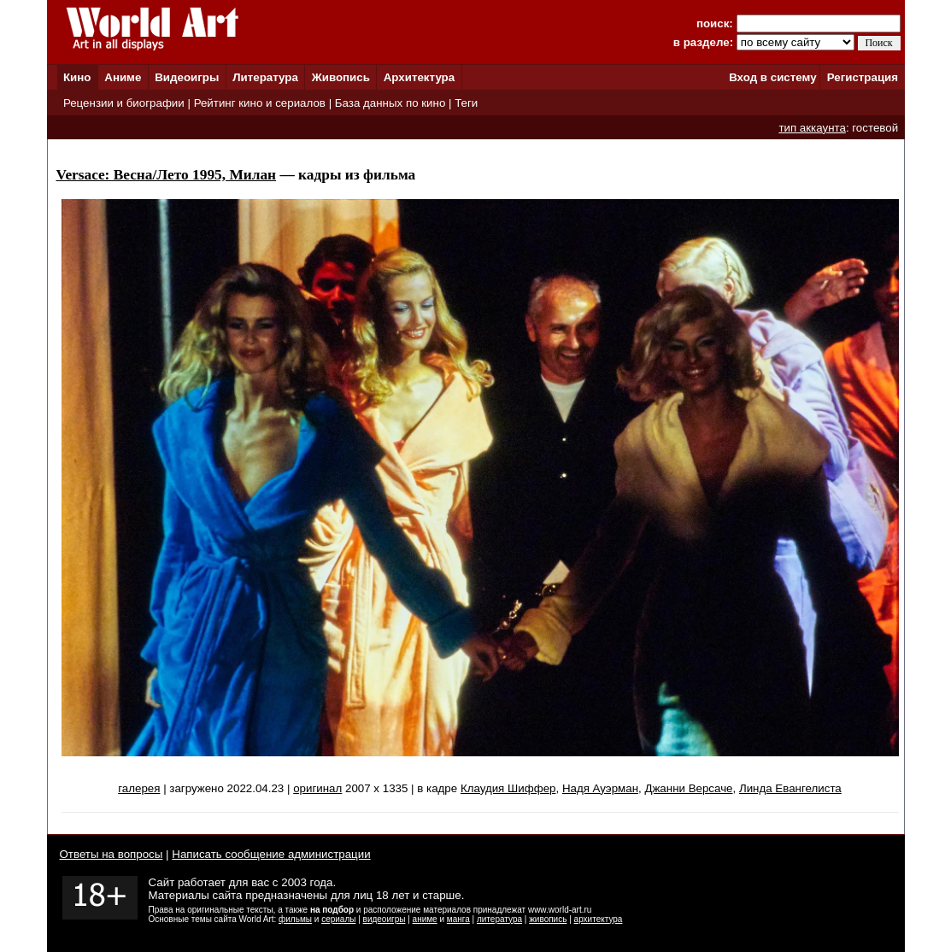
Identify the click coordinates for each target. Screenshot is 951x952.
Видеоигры (187, 77)
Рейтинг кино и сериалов (260, 103)
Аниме (122, 77)
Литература (265, 77)
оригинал (317, 788)
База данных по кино (390, 103)
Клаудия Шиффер (508, 788)
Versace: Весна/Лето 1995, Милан (166, 175)
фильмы (295, 919)
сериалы (338, 919)
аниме (425, 919)
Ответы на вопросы (111, 854)
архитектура (598, 919)
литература (499, 919)
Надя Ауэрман (600, 788)
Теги (466, 103)
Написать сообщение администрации (271, 854)
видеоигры (384, 919)
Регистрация (862, 77)
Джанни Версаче (688, 788)
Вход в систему (772, 77)
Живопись (341, 77)
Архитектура (419, 77)
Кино (77, 77)
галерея (139, 788)
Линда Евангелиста (790, 788)
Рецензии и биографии (124, 103)
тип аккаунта (812, 127)
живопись (547, 919)
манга (458, 919)
